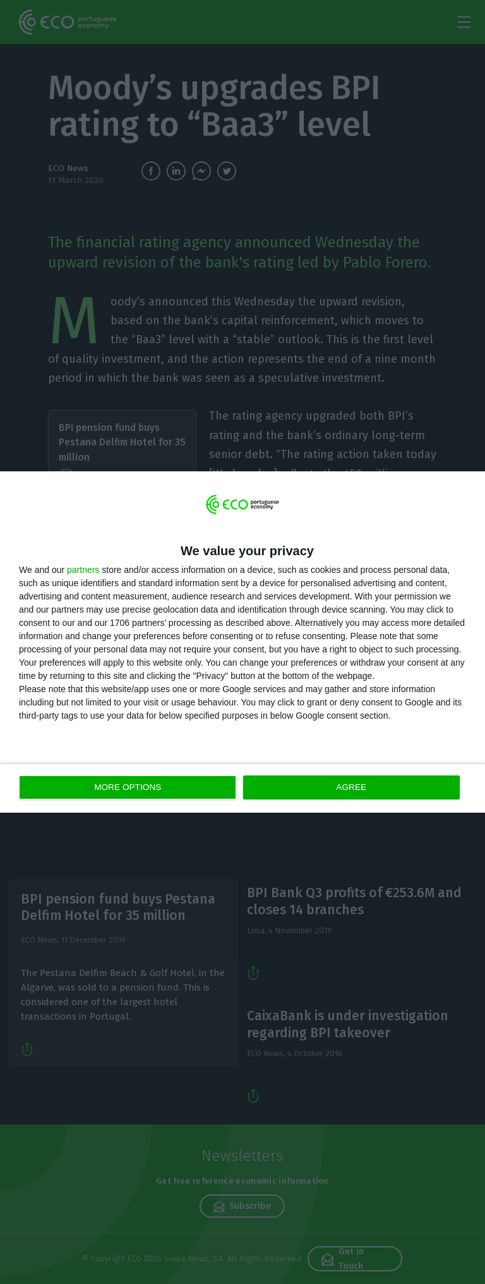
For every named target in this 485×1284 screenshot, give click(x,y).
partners (83, 570)
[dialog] (242, 642)
